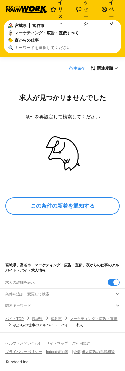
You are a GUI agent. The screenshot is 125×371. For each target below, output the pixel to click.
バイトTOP (14, 319)
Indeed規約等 (57, 352)
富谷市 (56, 319)
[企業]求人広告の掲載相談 (93, 352)
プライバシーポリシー (23, 352)
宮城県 (37, 319)
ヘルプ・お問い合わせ (23, 343)
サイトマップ (57, 343)
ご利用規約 (81, 343)
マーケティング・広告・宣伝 (93, 319)
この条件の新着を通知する (63, 206)
